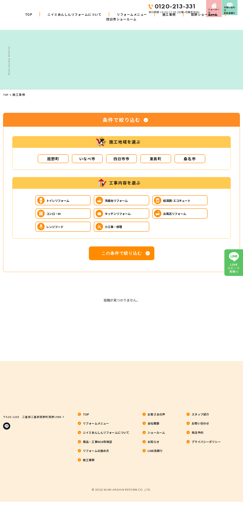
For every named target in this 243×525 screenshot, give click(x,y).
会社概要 (153, 440)
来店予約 (185, 7)
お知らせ (153, 458)
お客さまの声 (156, 431)
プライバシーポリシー (206, 458)
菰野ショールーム (204, 22)
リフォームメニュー (132, 22)
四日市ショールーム (121, 27)
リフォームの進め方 (96, 468)
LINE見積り (155, 468)
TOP (29, 22)
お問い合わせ (224, 7)
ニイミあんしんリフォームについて (74, 22)
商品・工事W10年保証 (97, 458)
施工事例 (169, 22)
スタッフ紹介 (200, 431)
